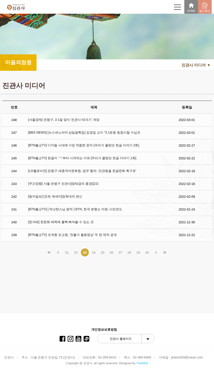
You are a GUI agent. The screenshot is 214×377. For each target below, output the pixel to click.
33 (85, 252)
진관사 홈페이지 (121, 338)
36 (112, 252)
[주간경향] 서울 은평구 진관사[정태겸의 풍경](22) (63, 183)
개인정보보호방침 (104, 329)
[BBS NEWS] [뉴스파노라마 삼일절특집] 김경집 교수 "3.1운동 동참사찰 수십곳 (84, 132)
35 (103, 252)
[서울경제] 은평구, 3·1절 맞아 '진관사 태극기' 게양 (63, 119)
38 (129, 252)
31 (67, 252)
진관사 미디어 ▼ (196, 65)
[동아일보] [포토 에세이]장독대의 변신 (55, 196)
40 (147, 252)
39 (138, 252)
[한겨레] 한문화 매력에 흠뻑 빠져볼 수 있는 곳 (61, 222)
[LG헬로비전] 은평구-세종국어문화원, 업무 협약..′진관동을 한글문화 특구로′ (82, 171)
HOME (191, 7)
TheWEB (142, 363)
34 (94, 252)
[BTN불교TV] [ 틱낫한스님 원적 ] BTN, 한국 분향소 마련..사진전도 (75, 209)
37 (120, 252)
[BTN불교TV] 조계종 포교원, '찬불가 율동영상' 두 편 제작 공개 (72, 235)
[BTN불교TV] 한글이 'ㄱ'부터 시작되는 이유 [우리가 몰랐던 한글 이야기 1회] (82, 158)
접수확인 (204, 7)
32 (76, 252)
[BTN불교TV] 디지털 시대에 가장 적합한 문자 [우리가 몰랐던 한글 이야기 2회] (83, 145)
